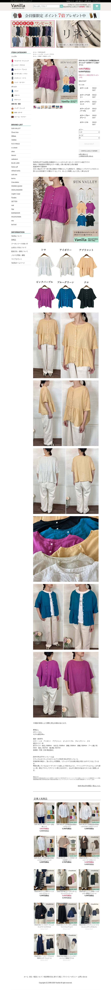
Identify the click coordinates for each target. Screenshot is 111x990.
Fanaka (13, 197)
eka (12, 221)
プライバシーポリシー (69, 977)
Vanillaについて (70, 1)
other (13, 151)
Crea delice (15, 182)
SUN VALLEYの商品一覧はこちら (89, 786)
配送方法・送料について (19, 251)
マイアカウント (96, 1)
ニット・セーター (19, 82)
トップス (41, 54)
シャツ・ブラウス (49, 54)
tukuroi (13, 155)
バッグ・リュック (19, 108)
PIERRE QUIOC (16, 186)
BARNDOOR (15, 213)
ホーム (34, 52)
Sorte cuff (14, 167)
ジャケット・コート (20, 78)
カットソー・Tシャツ (20, 69)
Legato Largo (15, 194)
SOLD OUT (89, 144)
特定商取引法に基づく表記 (53, 977)
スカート (17, 95)
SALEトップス (47, 56)
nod (12, 205)
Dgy (12, 209)
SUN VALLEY (42, 52)
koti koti (13, 224)
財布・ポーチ (18, 112)
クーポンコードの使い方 (19, 243)
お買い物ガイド (79, 1)
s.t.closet (14, 147)
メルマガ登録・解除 (18, 255)
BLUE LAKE (15, 163)
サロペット (17, 99)
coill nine (14, 174)
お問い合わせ (88, 1)
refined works (15, 171)
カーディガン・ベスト (20, 73)
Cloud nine (15, 132)
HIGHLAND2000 (16, 190)
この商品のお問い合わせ (86, 156)
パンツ (16, 91)
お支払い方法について (18, 247)
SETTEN (14, 201)
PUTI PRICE (15, 144)
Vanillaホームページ (18, 263)
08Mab (13, 136)
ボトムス (14, 86)
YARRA (13, 140)
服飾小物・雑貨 (16, 104)
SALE (40, 56)
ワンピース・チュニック (21, 60)
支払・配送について (36, 977)
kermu (13, 178)
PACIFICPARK (16, 217)
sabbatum (14, 159)
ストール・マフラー (20, 117)
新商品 (13, 240)
